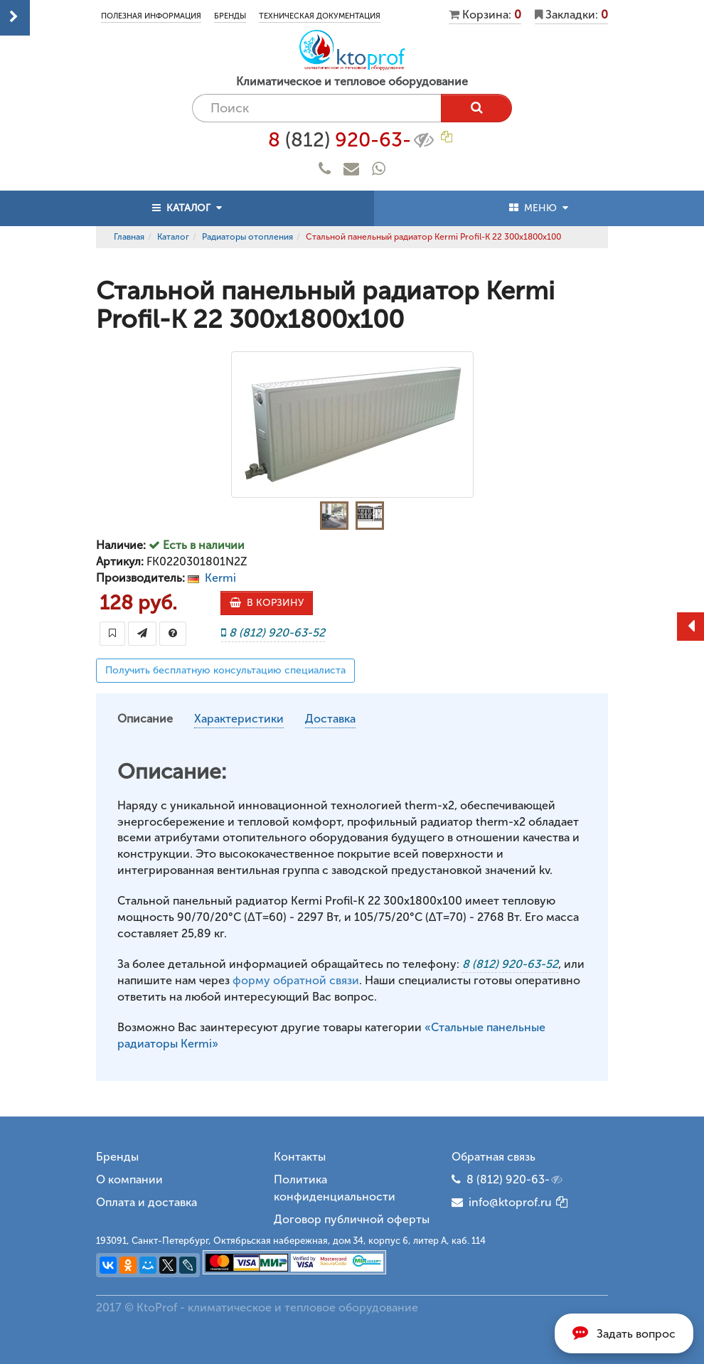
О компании (129, 1179)
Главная (129, 237)
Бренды (230, 16)
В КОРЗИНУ (267, 603)
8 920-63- (352, 140)
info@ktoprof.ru (502, 1202)
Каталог (173, 237)
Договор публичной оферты (352, 1219)
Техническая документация (319, 16)
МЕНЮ (538, 208)
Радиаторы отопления (247, 237)
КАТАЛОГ (187, 208)
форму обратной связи (296, 980)
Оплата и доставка (146, 1202)
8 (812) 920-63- (515, 1179)
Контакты (300, 1156)
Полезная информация (151, 16)
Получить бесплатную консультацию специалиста (225, 670)
